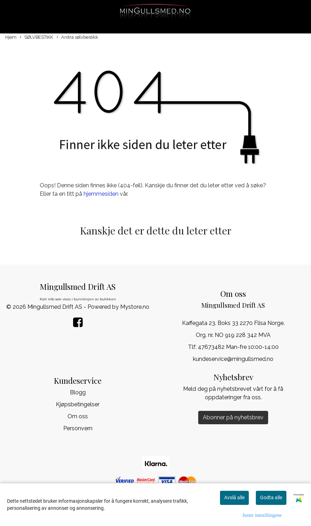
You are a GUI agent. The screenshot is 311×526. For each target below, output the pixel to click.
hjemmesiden (101, 193)
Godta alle (271, 497)
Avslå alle (234, 497)
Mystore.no (134, 306)
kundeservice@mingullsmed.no (233, 359)
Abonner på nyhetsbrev (233, 417)
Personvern (77, 428)
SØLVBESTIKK (36, 37)
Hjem (11, 37)
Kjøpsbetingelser (77, 404)
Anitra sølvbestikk (77, 37)
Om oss (77, 416)
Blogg (78, 392)
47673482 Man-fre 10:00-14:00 (238, 347)
